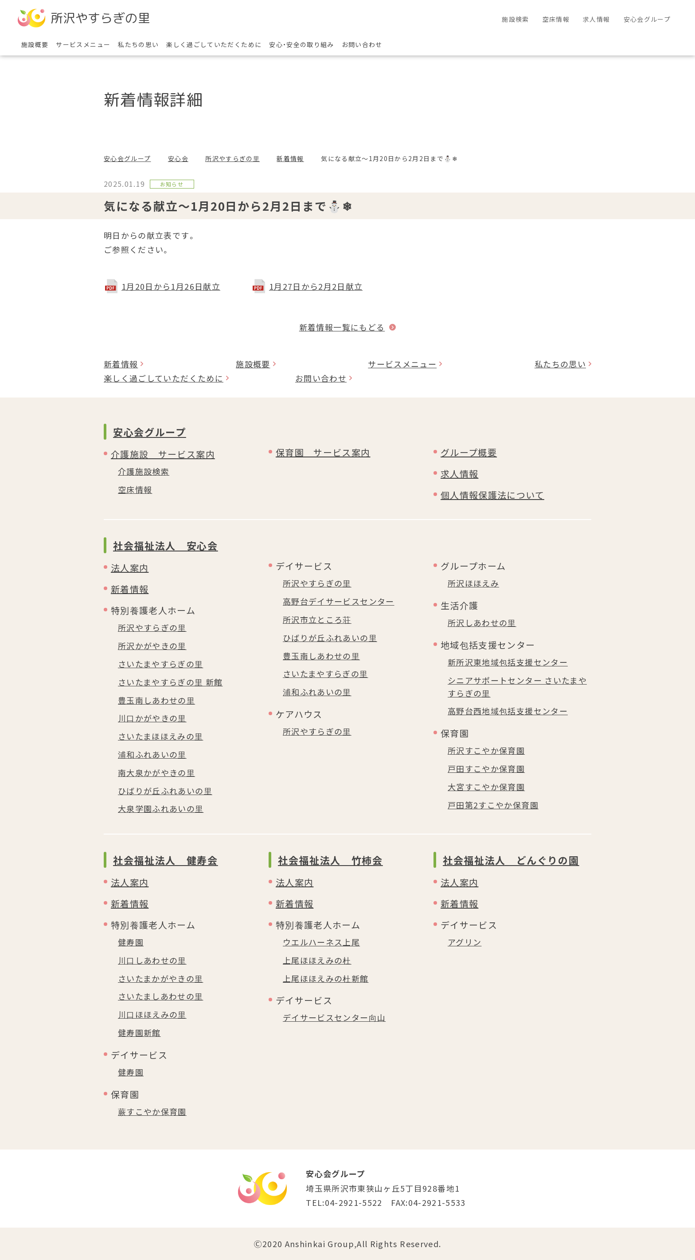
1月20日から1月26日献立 (170, 286)
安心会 (178, 158)
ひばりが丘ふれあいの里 (165, 790)
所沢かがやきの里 (152, 645)
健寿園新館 (139, 1032)
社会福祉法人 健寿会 (165, 860)
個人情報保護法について (492, 494)
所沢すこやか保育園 (486, 750)
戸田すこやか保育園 (486, 768)
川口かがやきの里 (152, 718)
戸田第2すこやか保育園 (493, 805)
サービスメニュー (402, 364)
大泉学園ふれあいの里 (161, 808)
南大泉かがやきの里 (156, 772)
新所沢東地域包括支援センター (508, 662)
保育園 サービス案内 (323, 452)
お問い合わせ (321, 378)
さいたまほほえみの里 (160, 736)
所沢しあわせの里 (482, 622)
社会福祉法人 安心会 (165, 545)
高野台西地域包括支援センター (508, 711)
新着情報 (290, 158)
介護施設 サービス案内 (163, 454)
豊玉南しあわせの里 (156, 700)
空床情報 (135, 489)
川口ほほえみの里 (152, 1014)
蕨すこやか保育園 (152, 1111)
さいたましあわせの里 (160, 996)
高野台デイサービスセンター (338, 601)
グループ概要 (469, 452)
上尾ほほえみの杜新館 (326, 978)
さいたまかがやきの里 (160, 978)
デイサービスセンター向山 (334, 1017)
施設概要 (253, 364)
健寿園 (131, 942)
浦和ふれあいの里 (152, 754)
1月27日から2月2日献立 (316, 286)
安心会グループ (127, 158)
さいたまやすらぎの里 (160, 663)
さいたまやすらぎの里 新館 (170, 682)
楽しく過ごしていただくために (163, 378)
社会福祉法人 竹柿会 (330, 860)
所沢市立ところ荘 (317, 619)
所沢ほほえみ (473, 583)
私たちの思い (560, 364)
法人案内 (129, 567)
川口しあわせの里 (152, 960)
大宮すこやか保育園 (486, 786)
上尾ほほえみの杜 (317, 960)
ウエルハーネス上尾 (321, 942)
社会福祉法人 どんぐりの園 (511, 860)
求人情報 (459, 473)
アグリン (464, 942)
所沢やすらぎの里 (232, 158)
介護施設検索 (143, 471)
